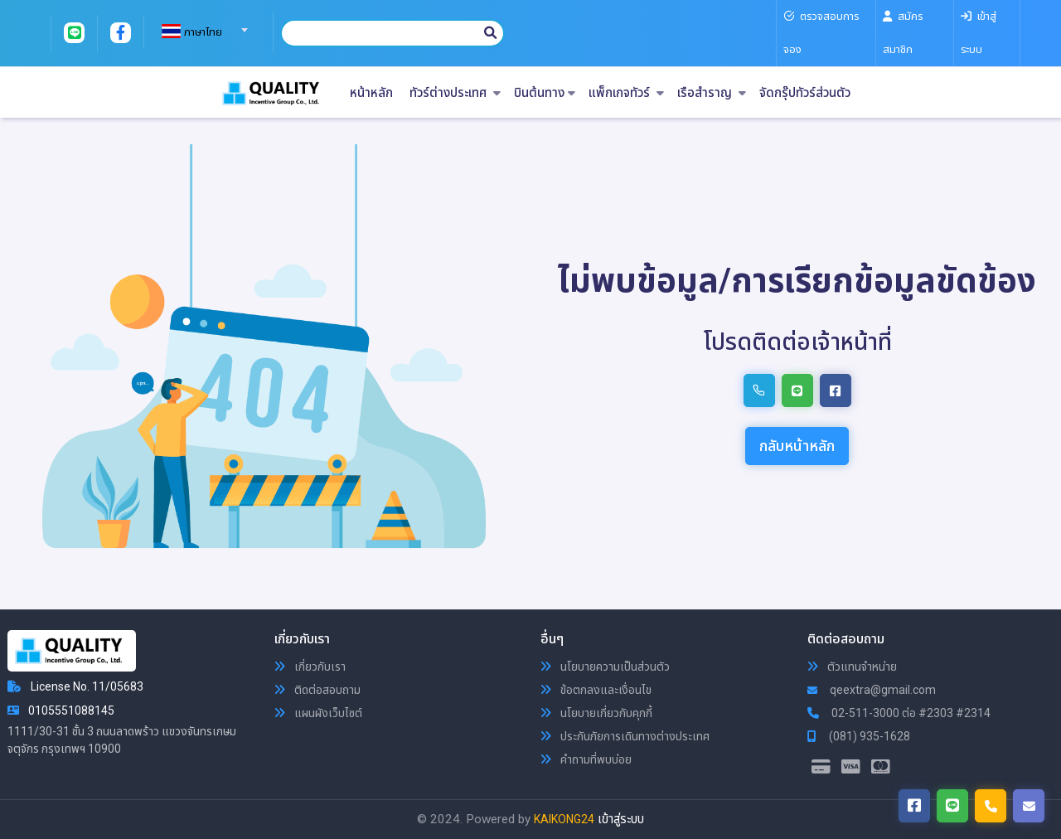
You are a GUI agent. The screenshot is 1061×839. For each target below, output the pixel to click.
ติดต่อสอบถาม (317, 689)
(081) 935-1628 (858, 736)
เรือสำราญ (711, 93)
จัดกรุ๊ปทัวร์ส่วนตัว (804, 93)
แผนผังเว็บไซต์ (318, 713)
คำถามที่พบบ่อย (586, 759)
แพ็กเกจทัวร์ (626, 93)
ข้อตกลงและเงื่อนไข (596, 689)
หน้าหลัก (371, 93)
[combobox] (202, 25)
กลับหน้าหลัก (797, 445)
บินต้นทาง (544, 93)
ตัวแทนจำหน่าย (852, 666)
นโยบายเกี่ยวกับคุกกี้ (596, 713)
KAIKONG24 (564, 819)
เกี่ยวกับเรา (310, 666)
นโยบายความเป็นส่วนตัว (605, 666)
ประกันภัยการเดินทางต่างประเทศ (625, 736)
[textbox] (202, 32)
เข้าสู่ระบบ (621, 819)
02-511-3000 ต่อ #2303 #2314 (899, 713)
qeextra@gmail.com (871, 689)
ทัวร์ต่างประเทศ (455, 93)
